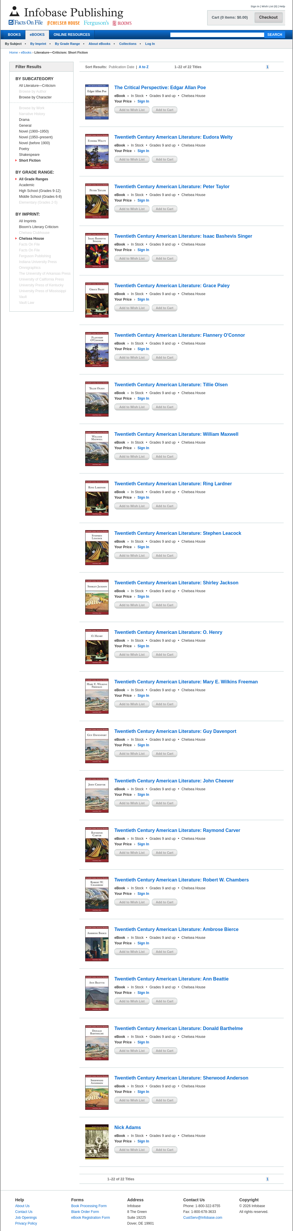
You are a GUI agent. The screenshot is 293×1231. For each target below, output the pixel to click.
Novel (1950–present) (36, 137)
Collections (127, 43)
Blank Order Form (85, 1212)
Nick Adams (127, 1127)
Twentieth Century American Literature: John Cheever (174, 780)
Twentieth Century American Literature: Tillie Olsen (171, 384)
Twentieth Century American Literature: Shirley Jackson (176, 582)
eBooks (26, 52)
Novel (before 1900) (34, 143)
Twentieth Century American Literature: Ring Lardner (173, 483)
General (25, 126)
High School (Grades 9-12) (40, 191)
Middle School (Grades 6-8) (40, 197)
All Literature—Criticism (37, 86)
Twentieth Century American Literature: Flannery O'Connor (179, 335)
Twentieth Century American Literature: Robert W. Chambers (181, 879)
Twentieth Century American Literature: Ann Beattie (171, 978)
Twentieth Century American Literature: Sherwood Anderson (181, 1077)
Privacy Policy (26, 1223)
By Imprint (38, 43)
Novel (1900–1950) (34, 131)
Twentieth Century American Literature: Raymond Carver (177, 830)
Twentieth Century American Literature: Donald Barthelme (178, 1028)
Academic (26, 185)
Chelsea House (31, 239)
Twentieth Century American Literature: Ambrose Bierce (176, 929)
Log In (150, 43)
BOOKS (14, 35)
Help (282, 6)
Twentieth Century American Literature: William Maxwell (176, 434)
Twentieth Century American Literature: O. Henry (168, 632)
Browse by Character (35, 97)
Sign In (255, 6)
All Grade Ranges (33, 179)
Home (13, 52)
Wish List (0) (269, 6)
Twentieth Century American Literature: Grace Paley (172, 285)
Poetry (24, 149)
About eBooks (100, 43)
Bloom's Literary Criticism (38, 227)
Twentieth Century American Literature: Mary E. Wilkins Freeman (186, 681)
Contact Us (23, 1212)
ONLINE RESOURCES (72, 35)
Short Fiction (30, 160)
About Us (22, 1206)
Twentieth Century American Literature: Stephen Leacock (177, 533)
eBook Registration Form (90, 1218)
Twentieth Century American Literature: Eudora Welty (173, 137)
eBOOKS (37, 35)
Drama (24, 120)
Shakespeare (29, 155)
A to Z (144, 67)
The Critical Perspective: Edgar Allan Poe (160, 87)
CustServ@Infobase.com (202, 1218)
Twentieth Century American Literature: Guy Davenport (175, 731)
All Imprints (27, 221)
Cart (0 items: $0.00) (230, 17)
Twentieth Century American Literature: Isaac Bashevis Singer (183, 236)
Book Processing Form (89, 1206)
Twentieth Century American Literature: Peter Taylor (171, 186)
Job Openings (26, 1218)
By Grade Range (67, 43)
